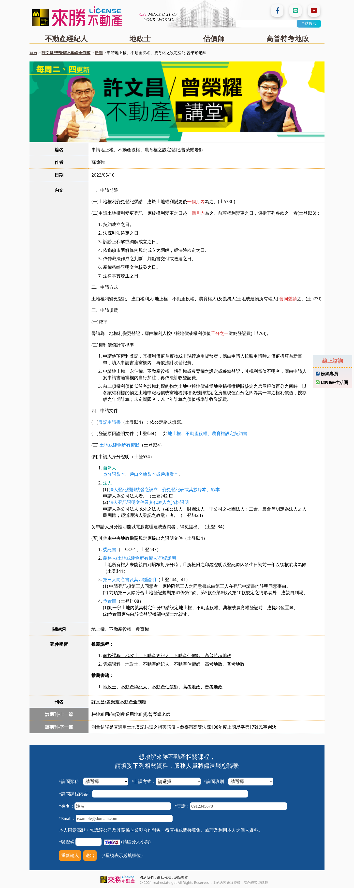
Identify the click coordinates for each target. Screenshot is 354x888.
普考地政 (236, 664)
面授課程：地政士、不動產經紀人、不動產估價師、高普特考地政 (167, 655)
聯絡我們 (147, 877)
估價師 (214, 38)
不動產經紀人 (66, 38)
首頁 (33, 52)
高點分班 (164, 877)
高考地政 (213, 664)
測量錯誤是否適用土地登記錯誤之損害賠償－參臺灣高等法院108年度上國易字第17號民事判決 (183, 727)
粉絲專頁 (327, 373)
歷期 (99, 52)
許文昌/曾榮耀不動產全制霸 (66, 52)
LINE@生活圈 (332, 382)
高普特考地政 (287, 38)
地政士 (140, 38)
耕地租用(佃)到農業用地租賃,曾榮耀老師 (130, 714)
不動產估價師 (187, 664)
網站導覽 (181, 877)
